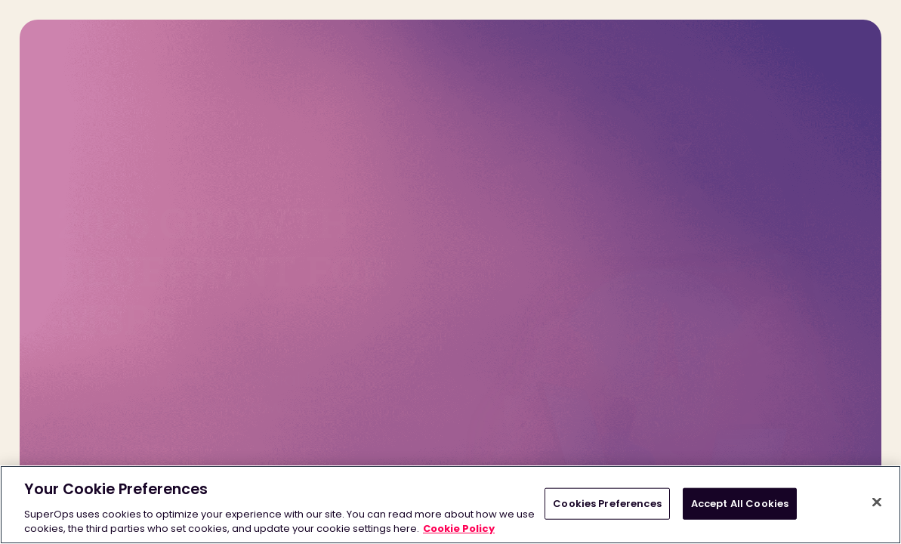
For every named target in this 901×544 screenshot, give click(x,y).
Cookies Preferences (607, 503)
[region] (450, 504)
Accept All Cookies (739, 503)
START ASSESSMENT (135, 413)
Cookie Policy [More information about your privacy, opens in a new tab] (459, 528)
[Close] (876, 502)
